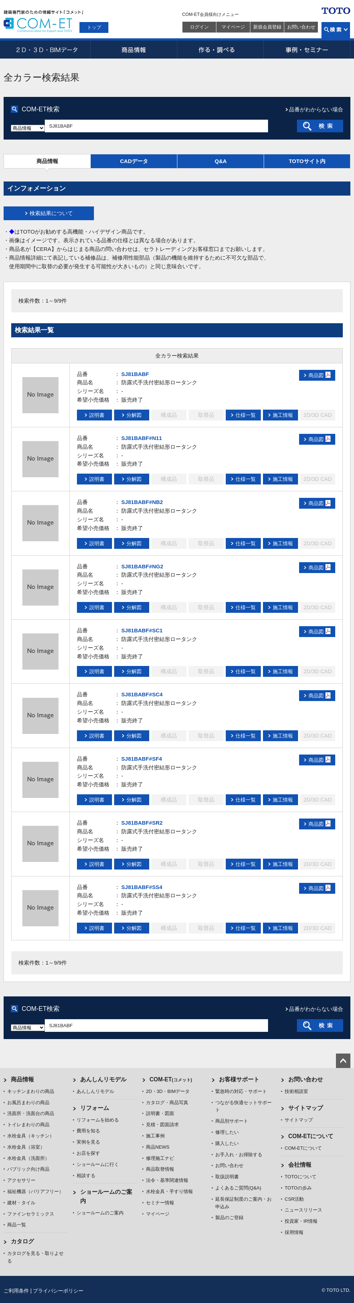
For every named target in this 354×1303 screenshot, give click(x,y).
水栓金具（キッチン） (30, 1135)
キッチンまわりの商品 (30, 1091)
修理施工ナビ (160, 1158)
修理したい (227, 1132)
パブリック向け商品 (28, 1169)
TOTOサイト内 (307, 161)
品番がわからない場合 (316, 109)
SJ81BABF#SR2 (142, 823)
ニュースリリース (303, 1210)
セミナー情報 (160, 1202)
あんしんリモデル (103, 1079)
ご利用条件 (16, 1291)
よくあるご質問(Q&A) (238, 1188)
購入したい (227, 1143)
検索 (335, 30)
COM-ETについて (311, 1136)
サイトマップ (305, 1108)
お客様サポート (239, 1079)
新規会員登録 (267, 27)
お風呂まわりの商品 (28, 1102)
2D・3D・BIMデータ (47, 49)
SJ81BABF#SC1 (142, 630)
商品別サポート (231, 1121)
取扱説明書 (227, 1176)
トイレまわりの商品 (28, 1124)
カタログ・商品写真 (167, 1102)
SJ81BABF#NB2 (142, 502)
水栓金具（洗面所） (28, 1158)
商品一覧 (16, 1224)
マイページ (233, 27)
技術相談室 (296, 1091)
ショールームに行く (98, 1164)
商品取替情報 (160, 1169)
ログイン (199, 27)
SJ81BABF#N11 (141, 438)
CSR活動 (294, 1199)
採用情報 (294, 1232)
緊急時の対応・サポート (241, 1091)
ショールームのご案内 (100, 1213)
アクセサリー (21, 1180)
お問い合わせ (301, 27)
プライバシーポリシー (58, 1291)
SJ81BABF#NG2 (142, 566)
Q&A (220, 161)
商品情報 (133, 49)
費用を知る (88, 1130)
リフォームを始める (98, 1120)
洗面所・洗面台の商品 (30, 1113)
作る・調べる (220, 49)
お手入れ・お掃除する (238, 1154)
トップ (94, 27)
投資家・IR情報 (301, 1221)
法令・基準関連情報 (167, 1180)
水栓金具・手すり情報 (169, 1191)
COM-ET (171, 1079)
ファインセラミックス (30, 1214)
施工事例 (155, 1135)
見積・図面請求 (162, 1124)
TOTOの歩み (298, 1188)
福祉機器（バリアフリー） (35, 1191)
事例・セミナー (307, 49)
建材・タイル (21, 1202)
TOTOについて (300, 1176)
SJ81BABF (135, 374)
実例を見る (88, 1142)
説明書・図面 (160, 1113)
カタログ (22, 1241)
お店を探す (88, 1153)
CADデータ (134, 161)
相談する (86, 1175)
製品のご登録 (229, 1217)
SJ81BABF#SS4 (141, 887)
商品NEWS (157, 1147)
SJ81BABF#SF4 (141, 759)
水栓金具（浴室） (26, 1147)
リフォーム (94, 1108)
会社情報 (299, 1165)
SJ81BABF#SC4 (142, 694)
